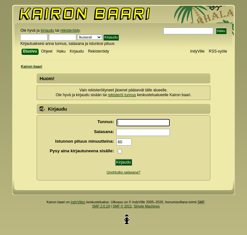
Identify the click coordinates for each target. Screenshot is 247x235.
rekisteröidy (70, 30)
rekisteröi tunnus (122, 95)
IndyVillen (78, 202)
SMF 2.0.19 (101, 206)
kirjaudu (47, 30)
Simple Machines (147, 206)
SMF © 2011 (122, 206)
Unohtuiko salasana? (123, 172)
